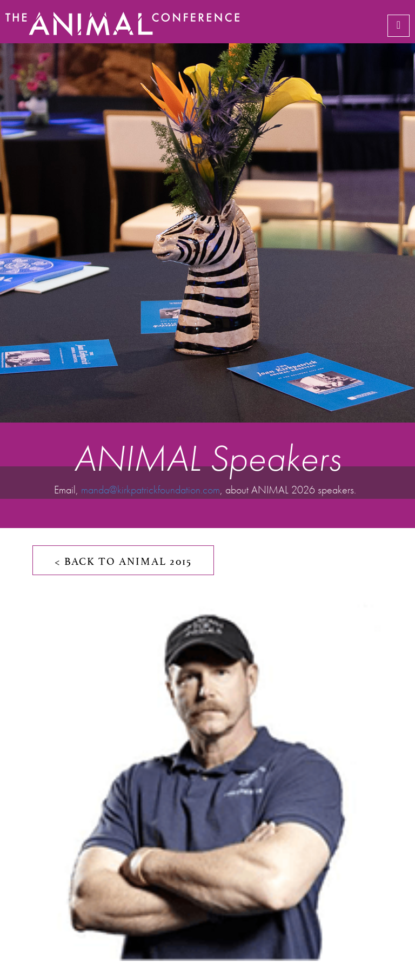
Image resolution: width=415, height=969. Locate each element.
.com (210, 489)
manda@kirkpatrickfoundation (140, 489)
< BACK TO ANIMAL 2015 (123, 560)
